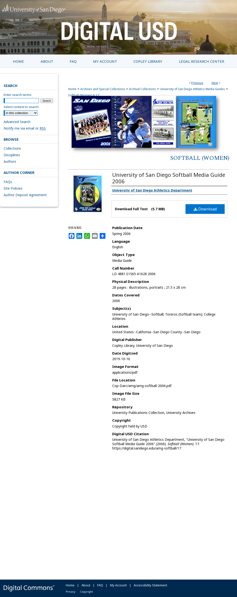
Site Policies (13, 188)
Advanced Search (17, 121)
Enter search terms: (18, 95)
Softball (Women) (199, 158)
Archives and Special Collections (102, 89)
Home (72, 89)
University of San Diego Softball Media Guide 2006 (168, 178)
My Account (118, 585)
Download (205, 209)
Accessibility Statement (150, 585)
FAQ (100, 585)
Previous (197, 83)
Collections (12, 148)
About (85, 585)
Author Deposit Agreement (25, 195)
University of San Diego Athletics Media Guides (192, 89)
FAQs (8, 181)
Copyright (86, 591)
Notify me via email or (25, 128)
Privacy (70, 591)
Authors (10, 161)
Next (215, 83)
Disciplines (12, 155)
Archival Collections (142, 89)
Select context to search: (21, 107)
